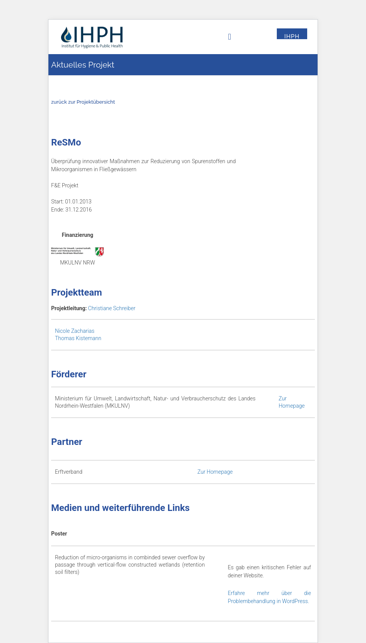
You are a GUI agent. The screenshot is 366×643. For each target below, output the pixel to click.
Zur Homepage (215, 472)
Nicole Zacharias (75, 331)
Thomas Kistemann (78, 338)
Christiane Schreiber (111, 308)
